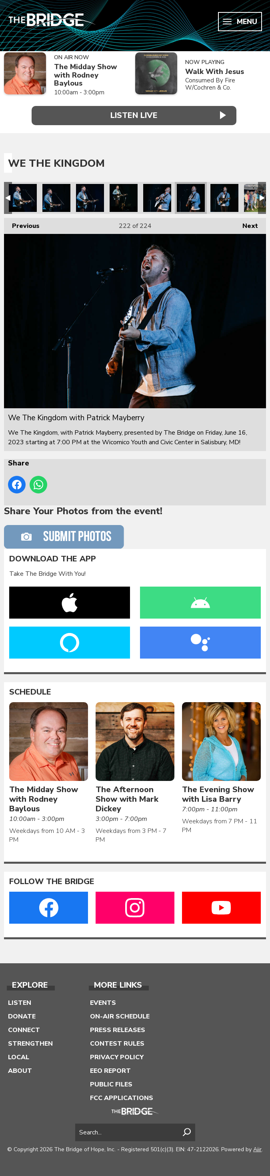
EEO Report (110, 1069)
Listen (19, 1001)
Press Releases (117, 1028)
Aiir (257, 1148)
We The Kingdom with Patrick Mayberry (23, 196)
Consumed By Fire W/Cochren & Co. (210, 84)
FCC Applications (121, 1096)
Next (246, 222)
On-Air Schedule (120, 1014)
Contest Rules (117, 1042)
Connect (24, 1028)
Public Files (111, 1082)
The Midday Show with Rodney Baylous (85, 75)
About (20, 1069)
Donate (22, 1014)
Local (18, 1055)
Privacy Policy (117, 1055)
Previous (22, 222)
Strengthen (30, 1042)
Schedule (30, 691)
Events (103, 1001)
